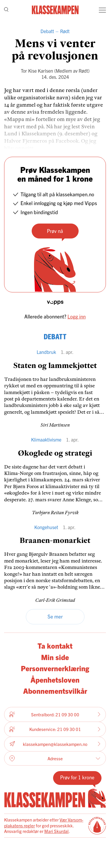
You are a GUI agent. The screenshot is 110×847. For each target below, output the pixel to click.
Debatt (47, 31)
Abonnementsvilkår (55, 690)
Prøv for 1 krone (77, 777)
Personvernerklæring (55, 668)
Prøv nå (55, 231)
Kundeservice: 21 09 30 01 (55, 729)
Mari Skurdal (56, 831)
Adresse (54, 758)
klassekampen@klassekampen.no (55, 744)
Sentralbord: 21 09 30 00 (55, 714)
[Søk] (6, 10)
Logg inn (76, 316)
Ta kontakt (55, 645)
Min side (55, 657)
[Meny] (102, 10)
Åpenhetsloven (55, 679)
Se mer (55, 616)
